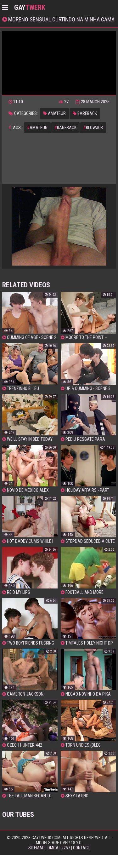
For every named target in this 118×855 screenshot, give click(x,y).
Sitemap (36, 847)
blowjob (93, 127)
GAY (29, 7)
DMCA (53, 847)
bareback (85, 113)
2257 (65, 847)
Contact (81, 847)
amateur (54, 113)
